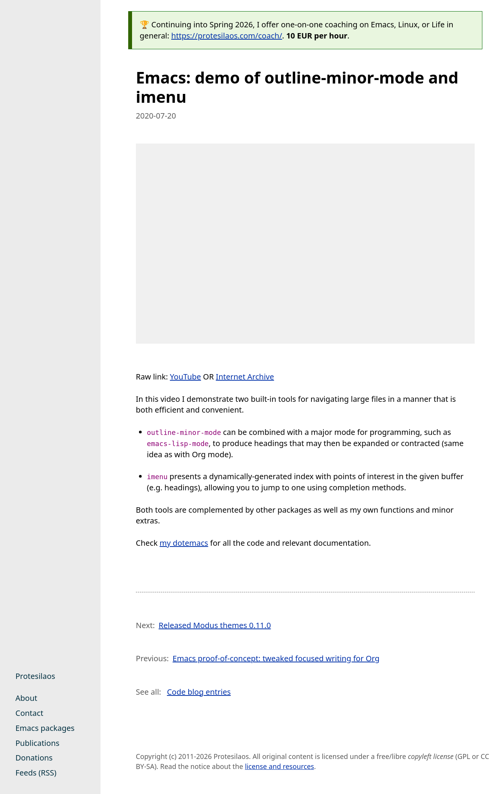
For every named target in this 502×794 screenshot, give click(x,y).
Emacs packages (45, 728)
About (26, 698)
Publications (37, 743)
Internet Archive (245, 376)
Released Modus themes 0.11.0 (215, 625)
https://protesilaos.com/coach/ (226, 35)
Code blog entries (199, 692)
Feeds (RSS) (35, 772)
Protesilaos (35, 676)
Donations (34, 757)
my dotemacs (184, 543)
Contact (29, 713)
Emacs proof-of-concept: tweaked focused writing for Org (276, 658)
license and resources (279, 766)
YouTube (185, 376)
